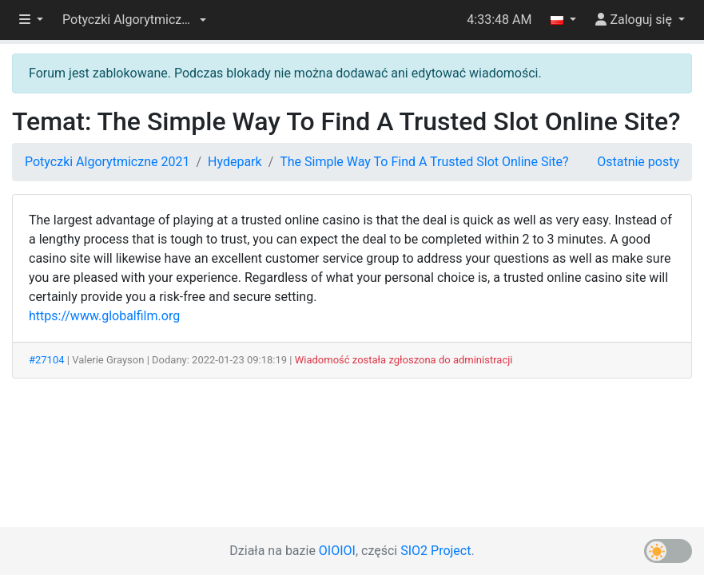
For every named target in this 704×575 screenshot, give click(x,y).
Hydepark (235, 161)
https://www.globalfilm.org (104, 315)
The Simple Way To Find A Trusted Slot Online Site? (424, 161)
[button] (134, 20)
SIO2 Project (435, 550)
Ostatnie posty (638, 161)
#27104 (47, 360)
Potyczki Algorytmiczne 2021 (107, 161)
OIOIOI (337, 550)
